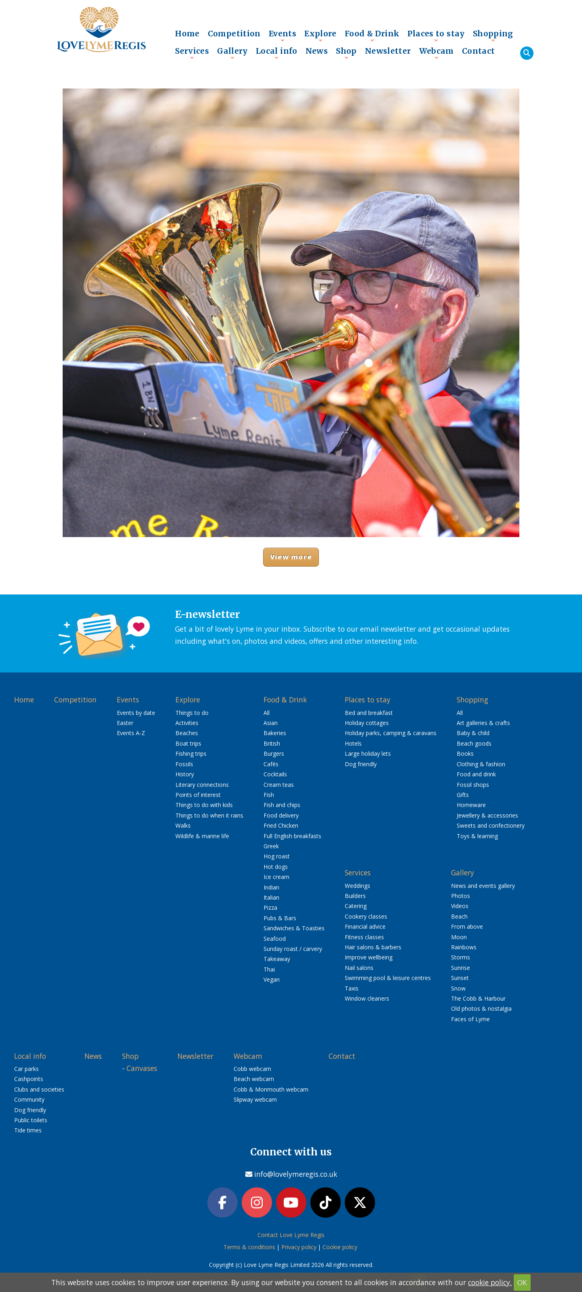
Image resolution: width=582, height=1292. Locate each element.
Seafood (275, 938)
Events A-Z (131, 733)
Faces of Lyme (470, 1019)
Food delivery (281, 815)
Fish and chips (282, 805)
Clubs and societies (39, 1089)
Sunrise (460, 968)
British (272, 743)
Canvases (142, 1068)
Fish (269, 795)
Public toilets (30, 1120)
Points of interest (198, 795)
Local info (276, 53)
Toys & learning (477, 836)
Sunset (460, 978)
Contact (478, 51)
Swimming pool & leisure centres (388, 978)
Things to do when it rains (209, 815)
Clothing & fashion (481, 764)
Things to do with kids (204, 805)
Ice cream (276, 877)
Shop (346, 53)
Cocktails (275, 774)
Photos (460, 896)
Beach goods (474, 743)
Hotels (353, 743)
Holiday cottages (367, 723)
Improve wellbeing (368, 957)
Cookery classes (366, 916)
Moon (459, 937)
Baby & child (473, 733)
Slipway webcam (255, 1099)
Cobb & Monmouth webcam (271, 1089)
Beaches (186, 733)
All (267, 713)
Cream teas (279, 784)
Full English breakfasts (292, 836)
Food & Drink (372, 35)
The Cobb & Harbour (478, 998)
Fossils (184, 764)
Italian (271, 897)
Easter (125, 723)
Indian (271, 887)
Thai (269, 969)
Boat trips (188, 743)
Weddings (357, 885)
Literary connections (202, 784)
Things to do (192, 713)
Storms (460, 957)
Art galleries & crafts (483, 723)
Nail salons (359, 968)
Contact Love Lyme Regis (291, 1236)
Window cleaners (367, 998)
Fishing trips (191, 753)
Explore (320, 35)
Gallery (232, 53)
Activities (186, 723)
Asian (271, 723)
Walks (183, 825)
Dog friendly (361, 764)
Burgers (274, 753)
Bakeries (275, 733)
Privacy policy (298, 1248)
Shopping (493, 35)
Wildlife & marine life (202, 836)
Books (465, 753)
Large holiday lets (368, 753)
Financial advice (365, 926)
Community (29, 1099)
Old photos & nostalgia (481, 1008)
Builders (355, 896)
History (184, 774)
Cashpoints (28, 1079)
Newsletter (388, 51)
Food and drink (476, 774)
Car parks (26, 1069)
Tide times (28, 1130)
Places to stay (435, 35)
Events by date (136, 713)
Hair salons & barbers (373, 947)
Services (192, 53)
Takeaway (277, 959)
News (317, 51)
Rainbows (464, 947)
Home (187, 33)
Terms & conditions (249, 1248)
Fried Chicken (281, 825)
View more (291, 556)
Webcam (436, 53)
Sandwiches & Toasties (294, 928)
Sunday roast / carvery (293, 949)
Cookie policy (340, 1248)
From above (467, 926)
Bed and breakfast (369, 713)
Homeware (471, 805)
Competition (234, 33)
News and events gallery (483, 885)
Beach (459, 916)
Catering (356, 906)
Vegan (272, 979)
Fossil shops (473, 784)
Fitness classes (364, 937)
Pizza (270, 907)
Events (282, 35)
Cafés (271, 764)
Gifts (463, 795)
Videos (459, 906)
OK (522, 1282)
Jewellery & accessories (487, 815)
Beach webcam (254, 1079)
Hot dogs (276, 866)
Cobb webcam (252, 1069)
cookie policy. (490, 1282)
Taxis (351, 988)
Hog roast (277, 856)
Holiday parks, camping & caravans (390, 733)
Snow (458, 988)
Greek (271, 846)
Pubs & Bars (280, 918)
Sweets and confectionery (491, 825)
